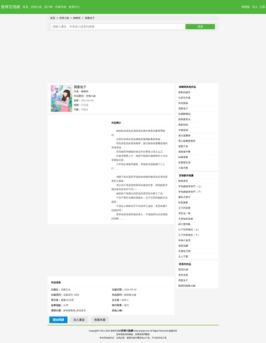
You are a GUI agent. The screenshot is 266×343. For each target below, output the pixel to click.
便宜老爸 (183, 275)
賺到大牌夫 (184, 197)
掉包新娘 (183, 103)
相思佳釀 (183, 245)
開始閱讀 (58, 319)
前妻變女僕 (184, 162)
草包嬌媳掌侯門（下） (190, 191)
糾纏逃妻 (183, 157)
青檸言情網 (10, 7)
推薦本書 (99, 319)
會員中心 (74, 6)
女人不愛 (183, 256)
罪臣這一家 (184, 213)
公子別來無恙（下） (189, 234)
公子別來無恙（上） (189, 229)
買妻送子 (90, 18)
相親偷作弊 (184, 151)
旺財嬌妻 (183, 202)
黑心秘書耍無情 (186, 140)
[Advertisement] (133, 57)
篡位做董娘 (184, 135)
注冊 (262, 6)
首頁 (25, 6)
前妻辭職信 (184, 113)
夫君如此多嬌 (185, 218)
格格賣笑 (183, 181)
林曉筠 (77, 18)
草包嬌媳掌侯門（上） (190, 186)
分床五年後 (184, 97)
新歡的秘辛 (184, 92)
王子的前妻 (184, 207)
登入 (255, 6)
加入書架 (79, 319)
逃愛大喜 (183, 146)
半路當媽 (183, 130)
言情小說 (36, 6)
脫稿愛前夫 (184, 119)
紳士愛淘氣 (184, 224)
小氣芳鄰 (183, 167)
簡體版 (245, 6)
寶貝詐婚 (183, 269)
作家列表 (60, 6)
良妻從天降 (184, 251)
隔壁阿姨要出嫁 (186, 285)
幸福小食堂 (184, 240)
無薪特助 (183, 124)
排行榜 (48, 6)
